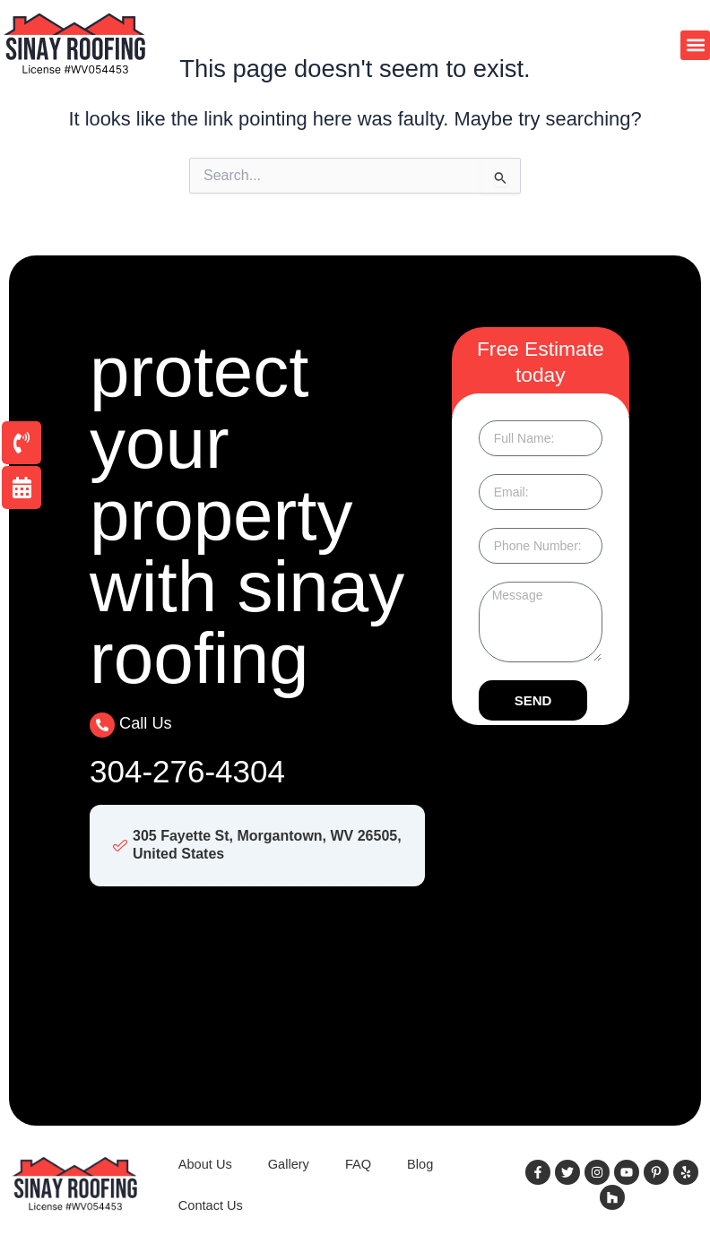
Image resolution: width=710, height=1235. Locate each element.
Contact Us (210, 1205)
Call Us (145, 722)
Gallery (288, 1164)
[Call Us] (102, 725)
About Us (205, 1164)
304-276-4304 (187, 771)
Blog (420, 1164)
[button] (695, 45)
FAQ (358, 1164)
